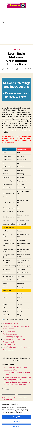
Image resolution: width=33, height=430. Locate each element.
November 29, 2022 (24, 69)
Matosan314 (10, 69)
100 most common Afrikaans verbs (16, 326)
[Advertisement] (16, 28)
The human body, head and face (14, 339)
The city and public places (12, 337)
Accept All (16, 417)
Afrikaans (16, 49)
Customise (16, 421)
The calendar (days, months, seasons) (16, 347)
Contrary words (8, 342)
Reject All (16, 426)
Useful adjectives (9, 332)
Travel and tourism (10, 345)
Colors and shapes (9, 350)
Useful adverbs (8, 329)
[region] (16, 415)
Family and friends (10, 334)
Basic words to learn (10, 324)
